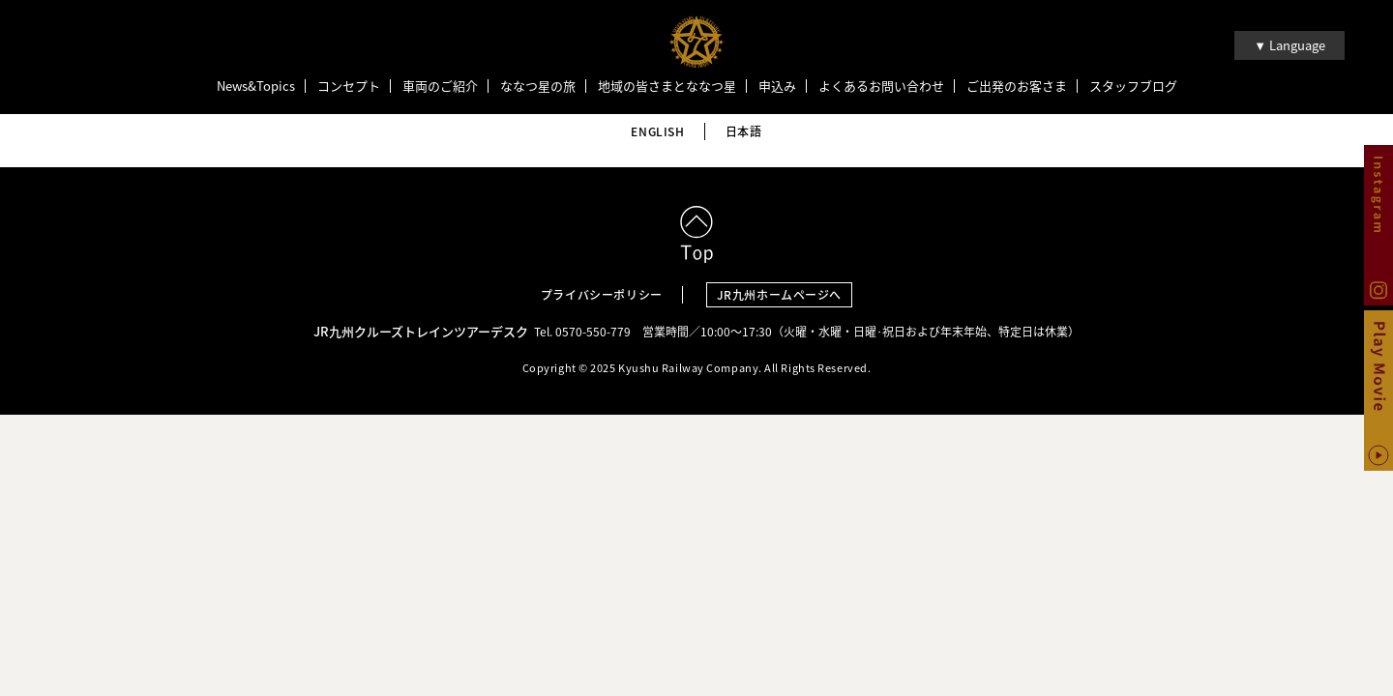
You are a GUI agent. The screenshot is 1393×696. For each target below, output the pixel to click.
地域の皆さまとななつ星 (667, 86)
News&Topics (256, 86)
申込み (777, 86)
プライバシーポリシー (602, 295)
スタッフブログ (1133, 86)
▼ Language (1289, 45)
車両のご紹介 (440, 86)
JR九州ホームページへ (780, 295)
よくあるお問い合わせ (881, 86)
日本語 (744, 131)
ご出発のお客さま (1016, 86)
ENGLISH (657, 131)
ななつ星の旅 (538, 86)
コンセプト (348, 86)
